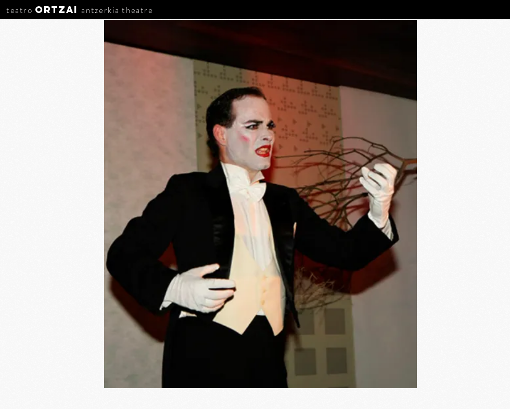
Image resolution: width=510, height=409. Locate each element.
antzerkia (100, 10)
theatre (137, 10)
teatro (19, 10)
